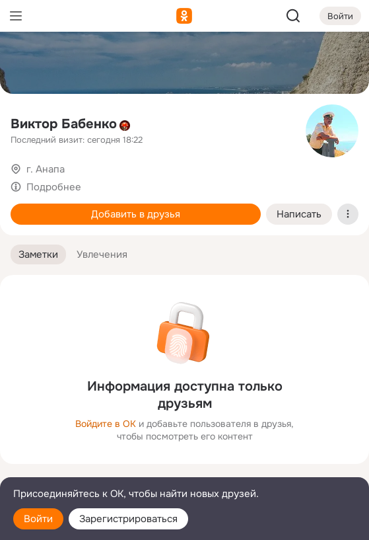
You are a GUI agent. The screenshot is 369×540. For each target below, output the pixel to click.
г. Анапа (45, 169)
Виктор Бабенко (64, 124)
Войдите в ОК (105, 424)
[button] (38, 255)
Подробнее (53, 187)
